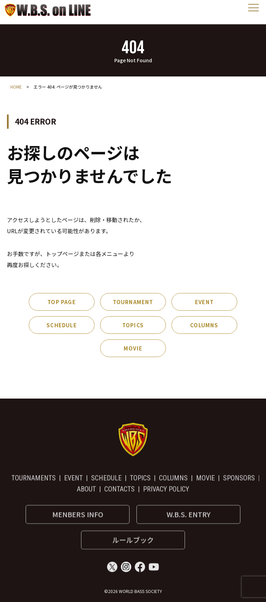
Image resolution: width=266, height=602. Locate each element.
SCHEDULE (61, 325)
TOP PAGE (61, 301)
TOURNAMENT (133, 301)
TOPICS (133, 325)
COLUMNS (204, 325)
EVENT (204, 301)
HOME (16, 87)
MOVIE (133, 348)
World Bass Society (48, 10)
